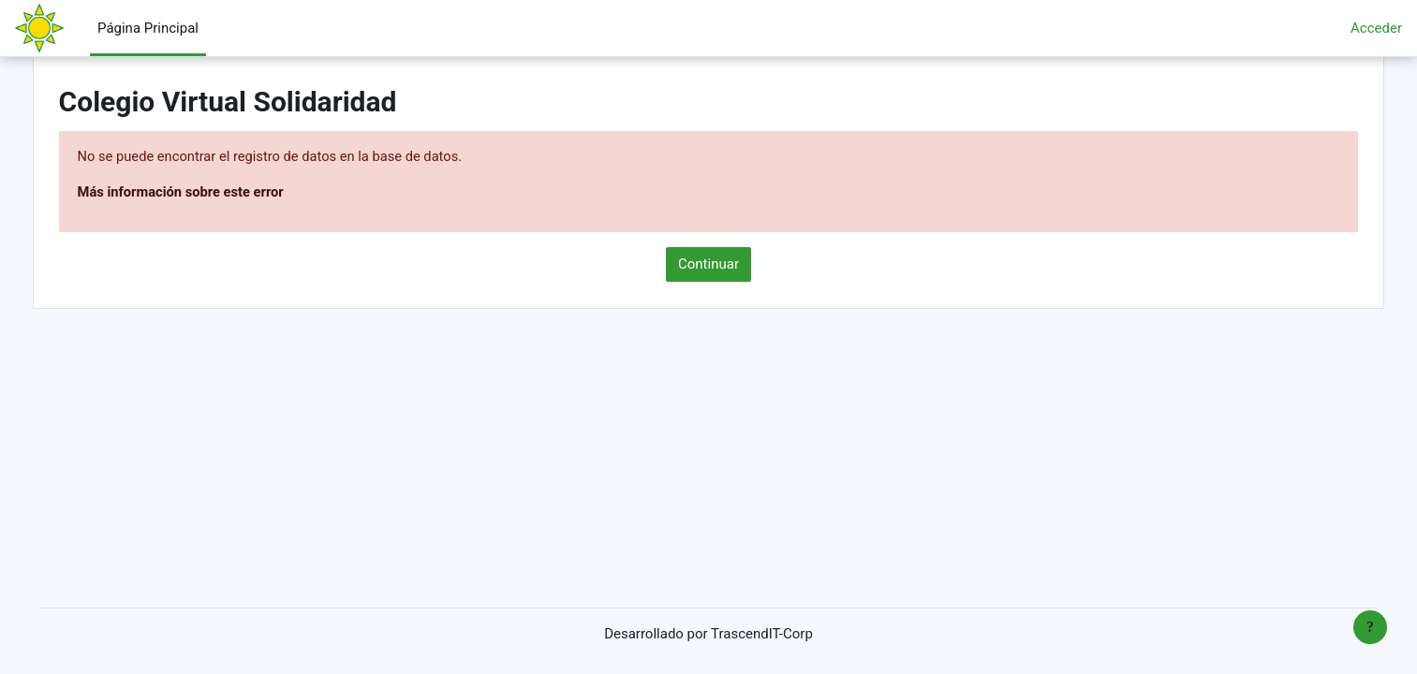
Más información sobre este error (209, 192)
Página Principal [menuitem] (148, 28)
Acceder (1376, 28)
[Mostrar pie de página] (1370, 627)
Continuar (708, 264)
